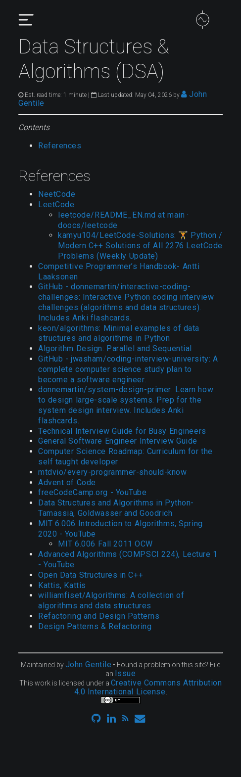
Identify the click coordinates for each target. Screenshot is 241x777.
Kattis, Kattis (62, 585)
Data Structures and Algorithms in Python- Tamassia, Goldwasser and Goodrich (116, 508)
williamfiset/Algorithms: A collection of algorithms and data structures (111, 600)
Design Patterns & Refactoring (94, 626)
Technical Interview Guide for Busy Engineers (122, 431)
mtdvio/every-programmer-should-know (112, 472)
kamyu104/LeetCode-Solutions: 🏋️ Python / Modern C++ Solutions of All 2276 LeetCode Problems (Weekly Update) (140, 245)
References (60, 145)
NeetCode (56, 194)
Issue (125, 673)
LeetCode (56, 204)
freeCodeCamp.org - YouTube (92, 492)
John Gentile (88, 664)
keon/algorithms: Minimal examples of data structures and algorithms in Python (118, 333)
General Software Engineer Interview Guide (117, 441)
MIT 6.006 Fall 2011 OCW (105, 543)
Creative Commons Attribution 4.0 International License (148, 687)
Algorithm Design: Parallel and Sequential (115, 348)
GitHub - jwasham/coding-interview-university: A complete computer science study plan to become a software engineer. (128, 369)
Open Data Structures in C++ (90, 575)
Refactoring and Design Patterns (98, 616)
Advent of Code (67, 482)
